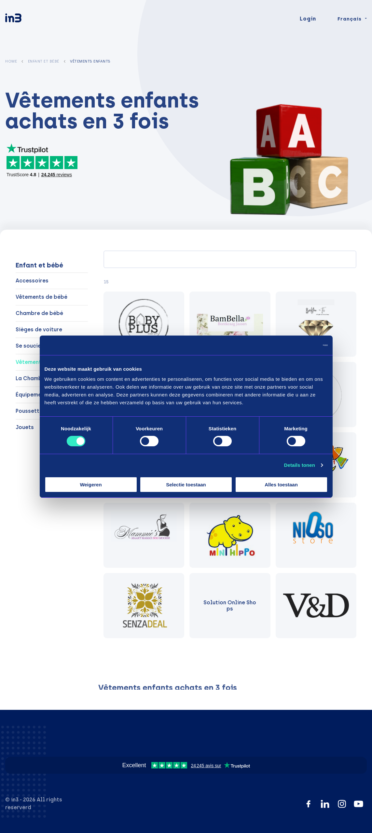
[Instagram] (342, 804)
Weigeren (91, 484)
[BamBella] (229, 324)
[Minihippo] (229, 535)
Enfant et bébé (43, 61)
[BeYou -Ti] (316, 324)
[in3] (24, 27)
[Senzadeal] (143, 605)
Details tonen (299, 465)
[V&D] (316, 605)
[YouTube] (358, 804)
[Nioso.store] (316, 535)
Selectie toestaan (186, 484)
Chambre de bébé (39, 313)
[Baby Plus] (143, 324)
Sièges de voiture (39, 329)
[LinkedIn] (325, 804)
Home (11, 61)
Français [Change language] (350, 27)
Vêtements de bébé (41, 297)
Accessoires (32, 281)
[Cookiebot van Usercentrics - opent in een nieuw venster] (299, 345)
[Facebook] (308, 804)
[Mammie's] (143, 535)
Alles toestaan (281, 484)
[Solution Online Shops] (229, 605)
